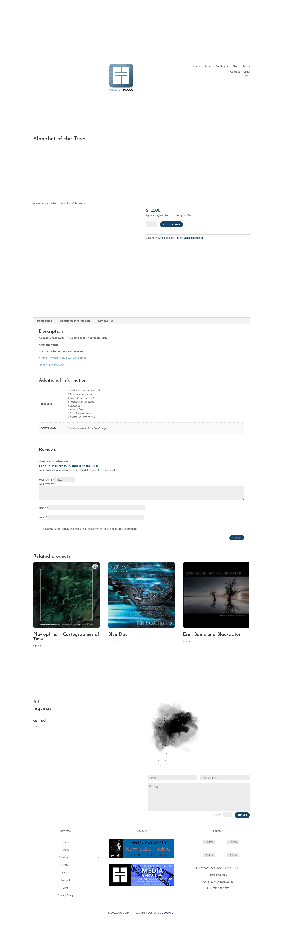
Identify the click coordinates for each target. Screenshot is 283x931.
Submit (242, 815)
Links (247, 71)
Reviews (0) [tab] (105, 320)
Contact (235, 71)
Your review (47, 484)
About (208, 66)
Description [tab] (44, 320)
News (246, 66)
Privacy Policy (65, 895)
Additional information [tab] (75, 320)
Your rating (46, 479)
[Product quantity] (151, 224)
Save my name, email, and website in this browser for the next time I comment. (90, 528)
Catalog (220, 66)
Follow (209, 842)
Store (236, 66)
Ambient (54, 203)
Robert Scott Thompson (189, 237)
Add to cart (171, 224)
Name (43, 507)
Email (43, 517)
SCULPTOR (168, 912)
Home (197, 66)
